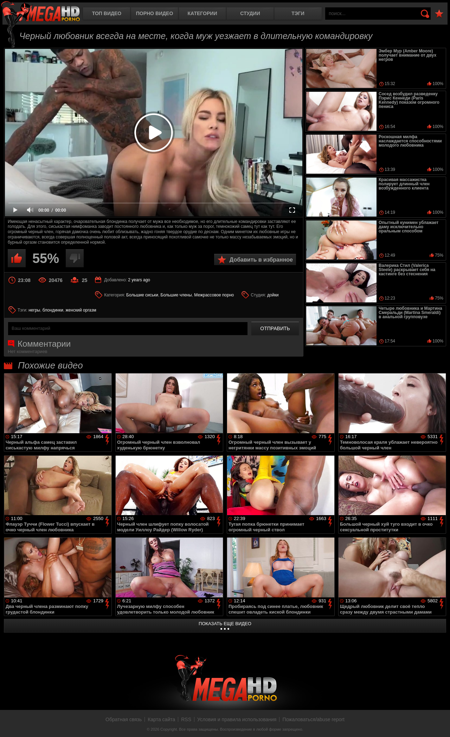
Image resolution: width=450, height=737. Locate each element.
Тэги (297, 13)
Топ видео (106, 13)
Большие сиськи (142, 295)
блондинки (53, 310)
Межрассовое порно (214, 295)
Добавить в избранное (261, 260)
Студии (250, 13)
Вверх (439, 724)
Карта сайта (161, 719)
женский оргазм (81, 310)
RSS (186, 719)
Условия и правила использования (236, 719)
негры (34, 310)
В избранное (439, 14)
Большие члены (176, 295)
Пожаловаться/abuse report (313, 719)
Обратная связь (123, 719)
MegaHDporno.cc (40, 12)
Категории (202, 13)
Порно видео (154, 13)
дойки (272, 295)
